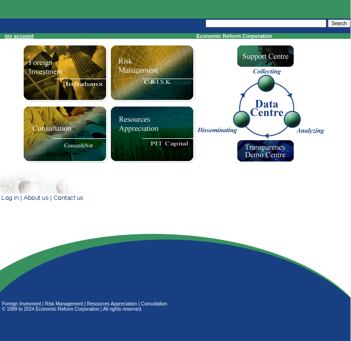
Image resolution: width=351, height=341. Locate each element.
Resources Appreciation (112, 303)
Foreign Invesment (21, 303)
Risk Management (64, 303)
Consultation (154, 303)
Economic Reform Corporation (67, 309)
